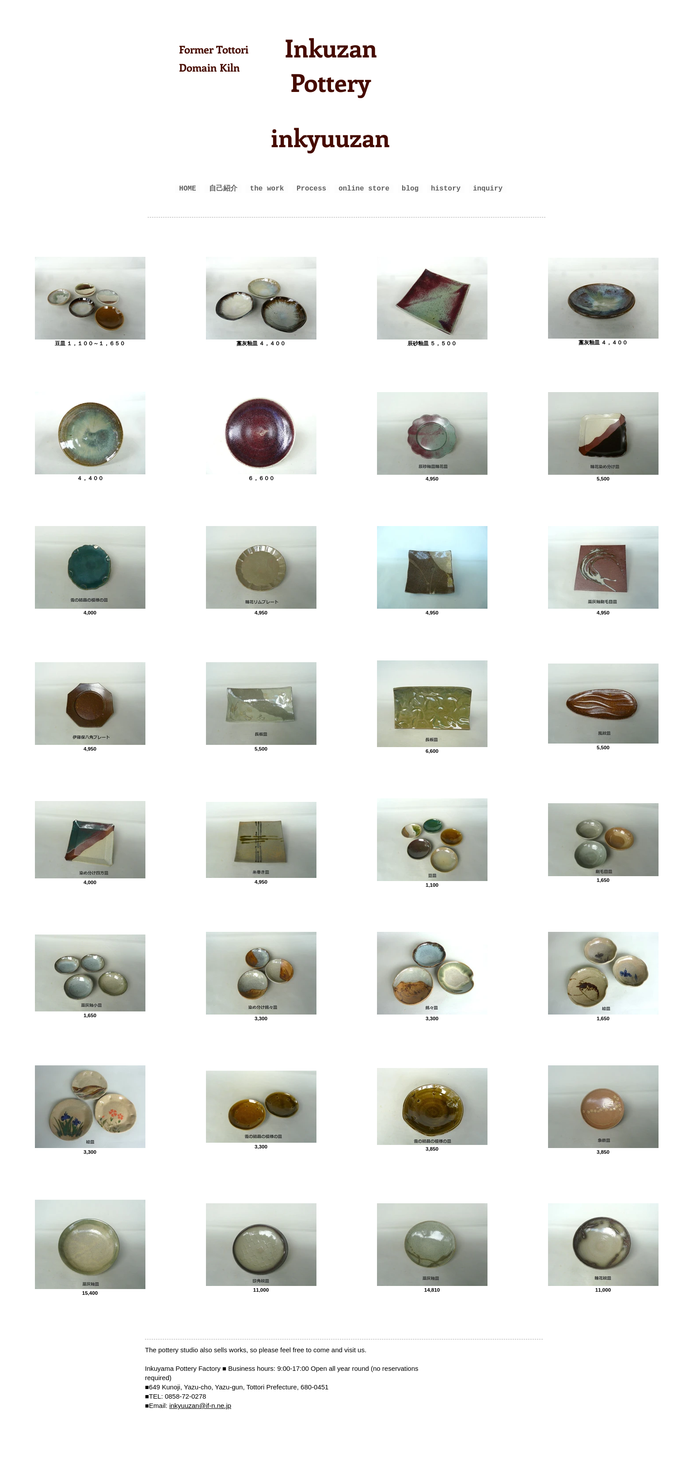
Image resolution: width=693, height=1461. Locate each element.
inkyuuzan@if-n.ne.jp (200, 1405)
